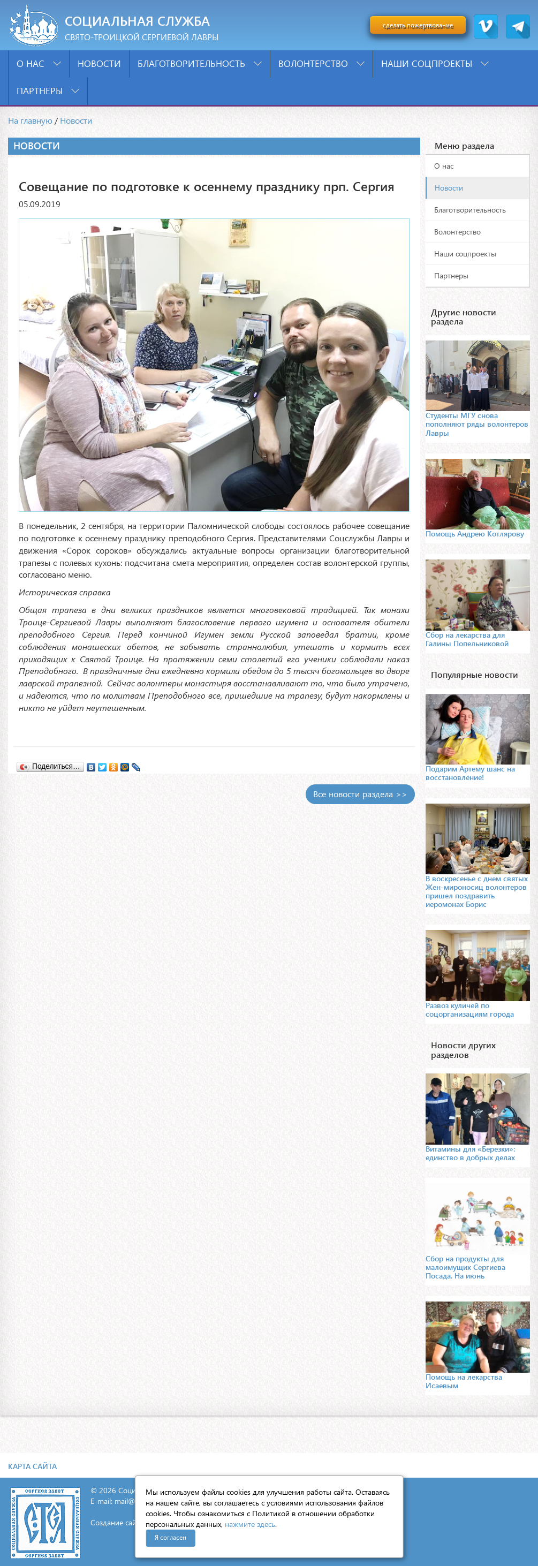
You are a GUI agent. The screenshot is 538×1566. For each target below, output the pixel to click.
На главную (30, 120)
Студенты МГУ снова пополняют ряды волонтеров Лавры (477, 423)
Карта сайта (32, 1466)
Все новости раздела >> (360, 793)
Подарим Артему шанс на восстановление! (470, 772)
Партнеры (48, 91)
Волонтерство (321, 63)
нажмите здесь (250, 1524)
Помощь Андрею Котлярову (475, 533)
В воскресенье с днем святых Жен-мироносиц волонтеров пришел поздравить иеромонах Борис (477, 891)
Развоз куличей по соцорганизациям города (470, 1009)
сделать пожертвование (418, 25)
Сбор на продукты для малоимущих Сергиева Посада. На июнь (465, 1267)
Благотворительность (200, 63)
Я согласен (170, 1537)
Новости (99, 63)
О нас (39, 63)
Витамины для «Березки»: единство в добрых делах (470, 1153)
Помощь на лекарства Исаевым (464, 1381)
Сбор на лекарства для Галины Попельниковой (467, 639)
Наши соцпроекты (435, 63)
